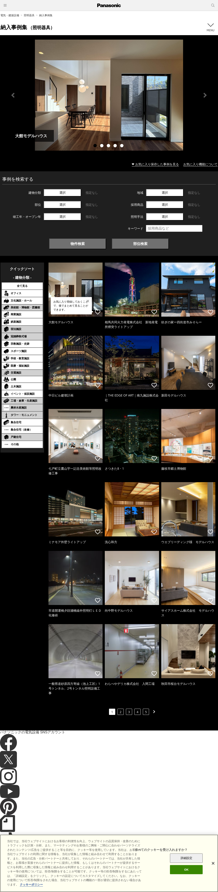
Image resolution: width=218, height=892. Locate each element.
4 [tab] (115, 146)
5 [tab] (122, 146)
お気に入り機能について (200, 164)
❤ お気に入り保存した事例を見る (155, 164)
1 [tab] (95, 146)
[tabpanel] (109, 95)
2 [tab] (102, 146)
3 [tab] (109, 146)
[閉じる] (213, 872)
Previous (12, 95)
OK (186, 878)
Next (205, 95)
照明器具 (29, 15)
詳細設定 (186, 866)
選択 (62, 192)
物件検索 (78, 243)
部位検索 (140, 243)
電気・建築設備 (9, 15)
